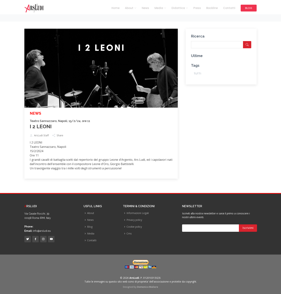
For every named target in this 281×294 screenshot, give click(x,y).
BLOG (248, 8)
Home (115, 8)
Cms (129, 233)
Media (90, 233)
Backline (212, 8)
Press (197, 8)
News (145, 8)
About (90, 213)
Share (60, 135)
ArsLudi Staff (41, 135)
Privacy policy (134, 220)
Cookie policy (134, 226)
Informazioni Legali (138, 213)
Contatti (229, 8)
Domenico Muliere (147, 286)
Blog (89, 226)
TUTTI (197, 73)
